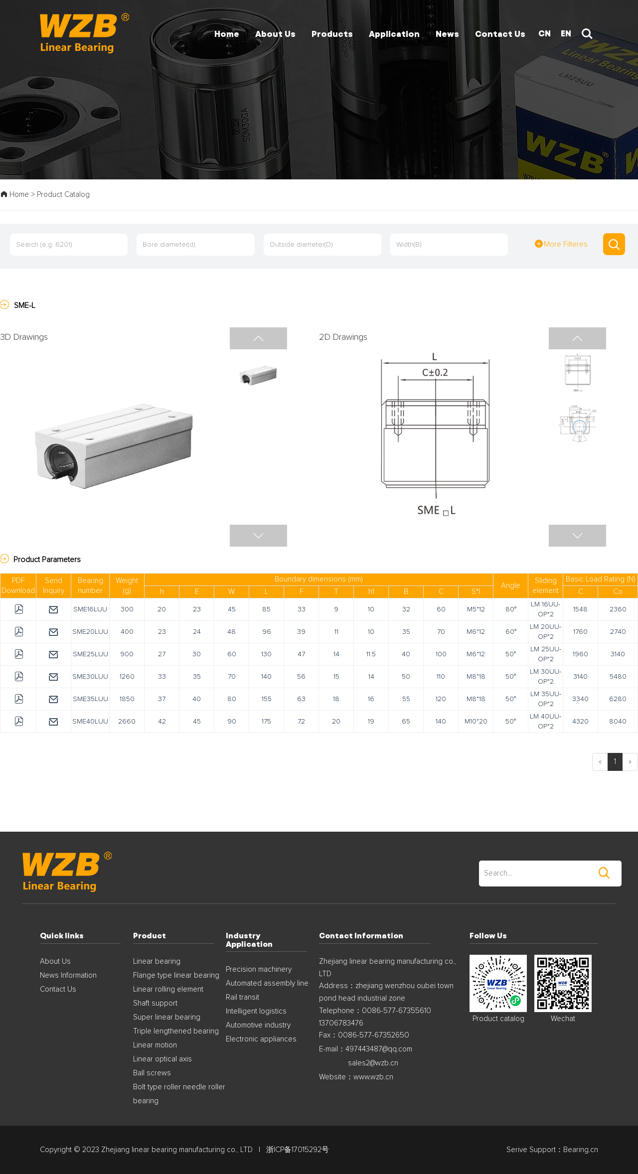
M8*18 (476, 676)
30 (196, 654)
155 (267, 699)
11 (336, 631)
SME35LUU (90, 699)
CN (544, 33)
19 (371, 721)
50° (510, 654)
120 (441, 699)
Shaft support (155, 1003)
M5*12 (476, 609)
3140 (618, 654)
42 (162, 721)
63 (301, 699)
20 (162, 609)
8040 (618, 721)
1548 (580, 609)
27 (161, 654)
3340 (580, 699)
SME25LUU (90, 654)
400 (127, 631)
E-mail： (332, 1049)
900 (127, 654)
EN (566, 33)
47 (301, 654)
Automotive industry (258, 1025)
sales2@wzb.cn (373, 1063)
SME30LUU (90, 676)
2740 (618, 631)
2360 (618, 609)
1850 (127, 699)
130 (266, 654)
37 (161, 699)
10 (371, 609)
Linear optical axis (162, 1059)
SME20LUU (90, 631)
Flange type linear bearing (176, 975)
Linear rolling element (168, 989)
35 (406, 631)
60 (441, 609)
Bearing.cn (580, 1150)
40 (406, 654)
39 (301, 631)
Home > (18, 194)
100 (441, 654)
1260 (127, 676)
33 (302, 609)
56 (301, 676)
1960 (580, 654)
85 (266, 609)
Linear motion (155, 1045)
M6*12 (476, 631)
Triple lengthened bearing (176, 1031)
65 (406, 721)
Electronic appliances (261, 1039)
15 (336, 676)
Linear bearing (156, 961)
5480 (618, 676)
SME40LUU (90, 721)
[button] (577, 536)
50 (406, 676)
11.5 (371, 654)
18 (336, 699)
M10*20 (476, 721)
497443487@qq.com (378, 1049)
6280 (618, 699)
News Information (68, 975)
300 (127, 609)
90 (231, 721)
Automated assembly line (267, 983)
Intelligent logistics (256, 1011)
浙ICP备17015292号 (297, 1150)
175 (266, 721)
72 (301, 721)
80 (231, 699)
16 (371, 699)
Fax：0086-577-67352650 (364, 1035)
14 (336, 654)
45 (232, 609)
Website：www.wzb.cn (356, 1077)
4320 (580, 721)
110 (441, 676)
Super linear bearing (166, 1017)
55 (406, 699)
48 (231, 631)
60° (510, 631)
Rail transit (242, 997)
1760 (580, 631)
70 (441, 631)
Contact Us (58, 989)
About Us (55, 961)
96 (266, 631)
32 (406, 609)
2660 (127, 721)
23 (197, 609)
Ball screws (152, 1073)
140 (266, 676)
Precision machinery (259, 969)
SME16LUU (90, 609)
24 (197, 631)
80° (510, 609)
